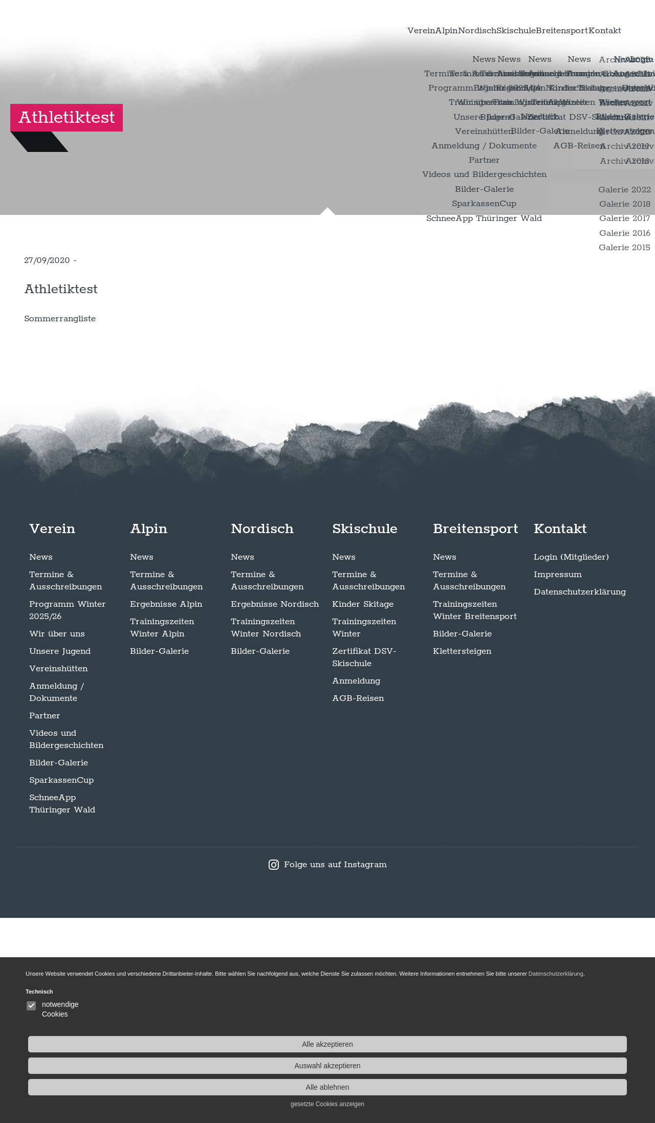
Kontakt (595, 30)
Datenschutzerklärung (580, 797)
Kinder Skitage (363, 809)
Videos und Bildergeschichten (66, 944)
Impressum (558, 779)
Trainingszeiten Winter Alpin (162, 833)
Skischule (461, 30)
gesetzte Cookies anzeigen (573, 1104)
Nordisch (400, 30)
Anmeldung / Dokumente (56, 897)
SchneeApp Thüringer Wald (62, 1009)
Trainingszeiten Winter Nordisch (266, 833)
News (41, 762)
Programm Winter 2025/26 (67, 815)
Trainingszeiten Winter (364, 833)
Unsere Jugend (60, 856)
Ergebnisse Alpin (166, 809)
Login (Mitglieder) (571, 762)
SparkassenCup (61, 985)
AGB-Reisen (358, 903)
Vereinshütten (58, 873)
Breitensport (530, 30)
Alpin (350, 30)
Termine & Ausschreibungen (65, 786)
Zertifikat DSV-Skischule (364, 862)
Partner (44, 921)
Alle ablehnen (573, 1087)
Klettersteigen (462, 856)
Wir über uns (57, 839)
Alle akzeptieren (573, 1044)
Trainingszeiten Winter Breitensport (475, 815)
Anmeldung (356, 886)
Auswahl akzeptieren (573, 1066)
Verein (305, 30)
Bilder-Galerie (58, 968)
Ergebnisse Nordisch (275, 809)
